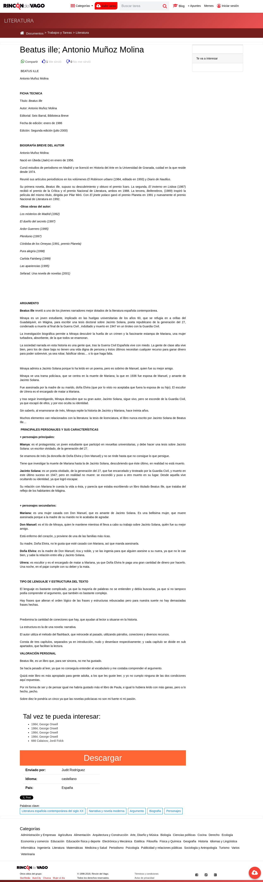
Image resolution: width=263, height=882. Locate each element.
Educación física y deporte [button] (83, 841)
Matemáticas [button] (75, 847)
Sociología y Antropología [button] (200, 847)
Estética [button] (139, 841)
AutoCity (36, 878)
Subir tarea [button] (106, 5)
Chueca (47, 878)
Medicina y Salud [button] (96, 847)
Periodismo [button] (116, 847)
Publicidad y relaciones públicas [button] (161, 847)
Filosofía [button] (152, 841)
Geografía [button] (189, 841)
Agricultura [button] (65, 835)
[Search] (140, 6)
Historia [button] (203, 841)
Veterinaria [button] (28, 854)
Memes (209, 5)
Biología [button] (165, 835)
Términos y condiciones (147, 874)
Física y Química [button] (170, 841)
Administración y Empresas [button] (38, 835)
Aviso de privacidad (144, 878)
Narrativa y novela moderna (106, 811)
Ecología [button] (227, 835)
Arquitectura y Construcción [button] (110, 835)
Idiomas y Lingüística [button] (223, 841)
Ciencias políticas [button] (184, 835)
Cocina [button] (202, 835)
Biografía (155, 811)
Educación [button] (57, 841)
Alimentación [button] (82, 835)
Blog (179, 6)
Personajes (173, 811)
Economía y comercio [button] (35, 841)
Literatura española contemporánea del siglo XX (53, 811)
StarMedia (25, 878)
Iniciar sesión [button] (228, 5)
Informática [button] (28, 847)
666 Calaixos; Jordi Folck (47, 740)
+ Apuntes (194, 5)
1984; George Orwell (44, 724)
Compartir (31, 61)
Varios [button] (236, 847)
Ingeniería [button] (43, 847)
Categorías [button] (81, 5)
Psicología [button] (132, 847)
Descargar (103, 757)
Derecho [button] (214, 835)
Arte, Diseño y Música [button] (144, 835)
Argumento (137, 811)
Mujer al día (59, 878)
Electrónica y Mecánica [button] (117, 841)
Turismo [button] (224, 847)
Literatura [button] (58, 847)
